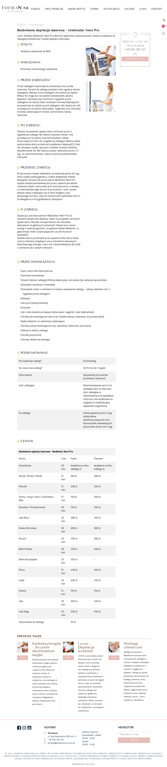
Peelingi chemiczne (133, 645)
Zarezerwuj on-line (135, 59)
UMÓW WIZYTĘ (76, 9)
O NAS (143, 9)
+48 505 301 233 (135, 49)
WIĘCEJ (22, 658)
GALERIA (130, 9)
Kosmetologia (36, 25)
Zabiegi (35, 9)
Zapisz (134, 740)
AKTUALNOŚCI (111, 9)
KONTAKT (156, 9)
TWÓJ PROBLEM (54, 9)
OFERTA (21, 25)
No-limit (90, 764)
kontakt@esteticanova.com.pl (61, 743)
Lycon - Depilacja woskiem (86, 647)
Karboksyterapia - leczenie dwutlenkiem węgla (46, 649)
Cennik (94, 9)
